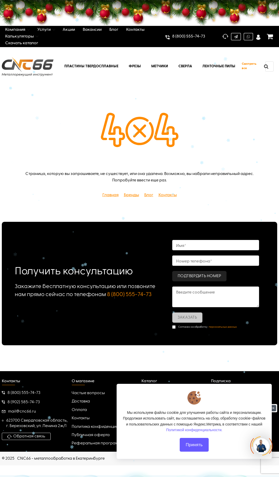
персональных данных (223, 327)
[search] (266, 66)
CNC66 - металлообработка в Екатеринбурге (61, 459)
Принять (194, 453)
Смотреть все (249, 66)
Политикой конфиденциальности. (194, 438)
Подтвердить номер (199, 276)
